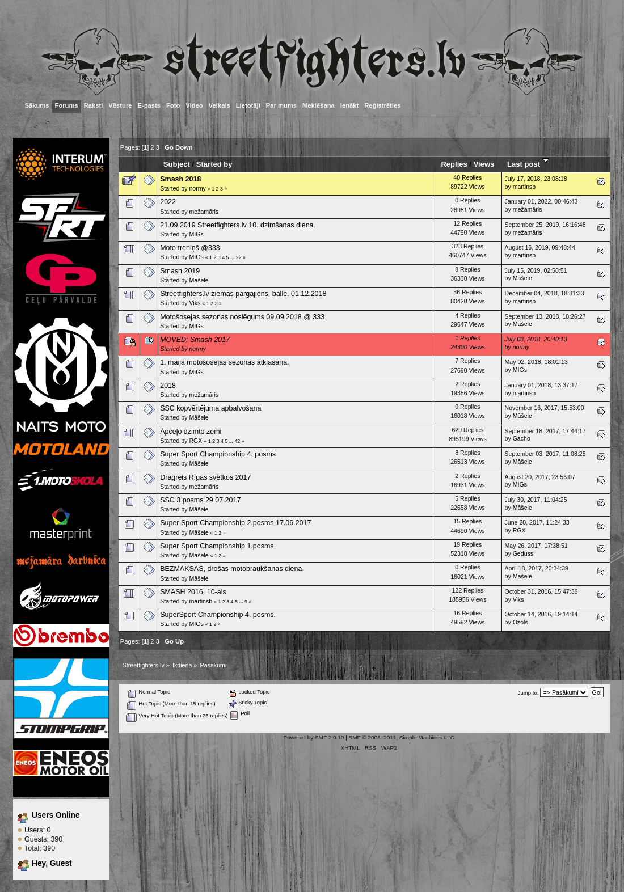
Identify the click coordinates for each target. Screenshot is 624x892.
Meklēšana (318, 105)
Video (194, 105)
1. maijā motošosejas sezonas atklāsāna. (224, 362)
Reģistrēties (382, 105)
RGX (195, 440)
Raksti (93, 105)
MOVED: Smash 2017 (195, 340)
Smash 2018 (180, 179)
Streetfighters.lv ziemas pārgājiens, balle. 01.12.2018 (243, 294)
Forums (66, 105)
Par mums (281, 105)
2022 (168, 202)
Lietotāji (248, 105)
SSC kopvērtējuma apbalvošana (210, 408)
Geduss (523, 553)
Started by (214, 164)
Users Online (56, 815)
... (233, 257)
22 (239, 257)
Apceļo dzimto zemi (190, 432)
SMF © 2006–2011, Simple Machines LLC (401, 737)
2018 (168, 386)
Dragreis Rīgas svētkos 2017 (205, 477)
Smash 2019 (180, 271)
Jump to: (528, 693)
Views (484, 164)
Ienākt (349, 105)
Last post (528, 164)
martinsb (524, 186)
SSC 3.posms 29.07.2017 (200, 500)
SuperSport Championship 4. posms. (218, 615)
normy (197, 188)
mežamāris (203, 211)
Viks (194, 302)
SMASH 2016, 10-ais (193, 592)
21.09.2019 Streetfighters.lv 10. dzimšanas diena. (237, 225)
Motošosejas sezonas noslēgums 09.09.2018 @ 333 (242, 317)
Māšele (198, 280)
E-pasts (149, 105)
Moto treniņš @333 (190, 248)
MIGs (196, 234)
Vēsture (120, 105)
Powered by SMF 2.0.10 (314, 737)
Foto (173, 105)
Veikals (219, 105)
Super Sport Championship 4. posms (218, 454)
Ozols (520, 622)
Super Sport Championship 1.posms (216, 546)
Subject (176, 164)
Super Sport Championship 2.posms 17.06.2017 (235, 523)
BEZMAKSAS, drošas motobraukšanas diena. (232, 569)
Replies (454, 164)
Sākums (37, 105)
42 (237, 441)
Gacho (521, 438)
